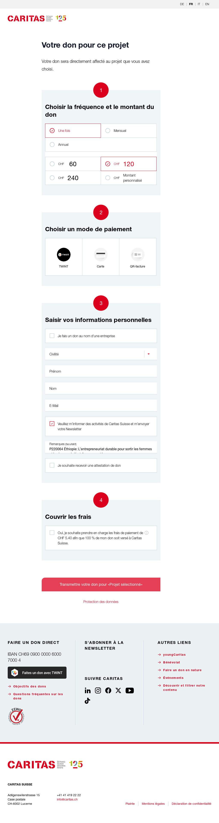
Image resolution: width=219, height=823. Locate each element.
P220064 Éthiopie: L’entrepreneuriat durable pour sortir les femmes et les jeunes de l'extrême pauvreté (101, 447)
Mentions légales (153, 803)
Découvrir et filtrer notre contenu (181, 688)
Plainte (130, 803)
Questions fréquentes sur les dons (35, 696)
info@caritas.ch (67, 799)
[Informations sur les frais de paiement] (146, 533)
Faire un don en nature (180, 670)
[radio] (63, 257)
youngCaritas (172, 655)
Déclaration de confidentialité (191, 803)
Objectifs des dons (27, 686)
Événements (171, 678)
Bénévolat (169, 662)
